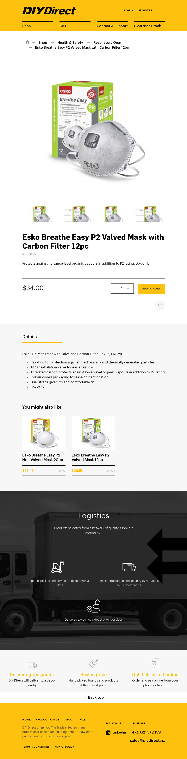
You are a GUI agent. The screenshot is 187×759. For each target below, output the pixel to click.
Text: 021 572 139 (145, 732)
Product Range (47, 719)
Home (26, 719)
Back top (93, 697)
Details (29, 337)
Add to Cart (151, 288)
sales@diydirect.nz (147, 740)
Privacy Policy (64, 747)
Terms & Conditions (36, 747)
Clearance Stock (147, 26)
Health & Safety (70, 42)
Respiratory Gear (107, 42)
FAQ (63, 26)
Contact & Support (112, 26)
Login (129, 10)
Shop (26, 26)
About (69, 719)
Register (145, 10)
